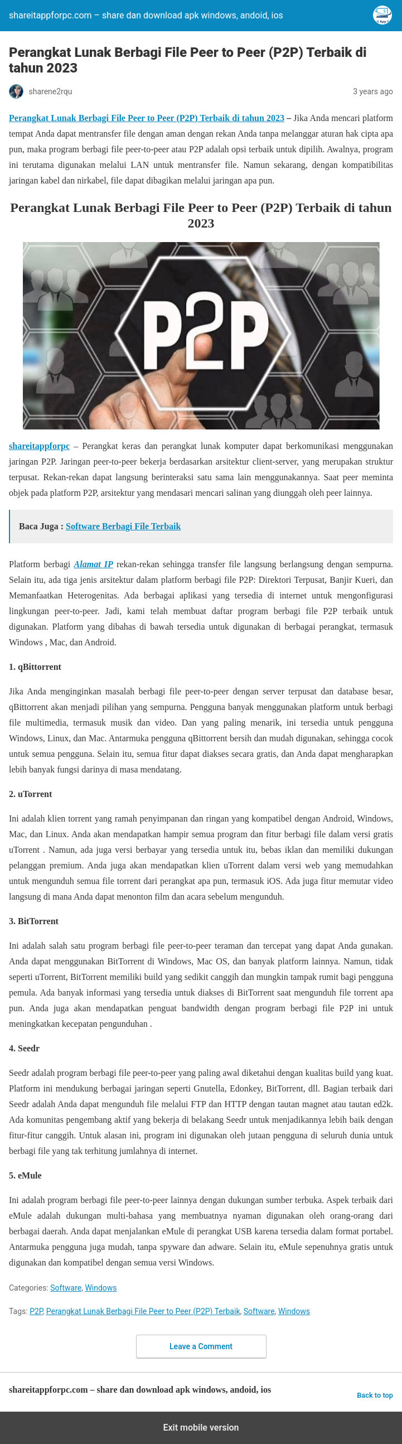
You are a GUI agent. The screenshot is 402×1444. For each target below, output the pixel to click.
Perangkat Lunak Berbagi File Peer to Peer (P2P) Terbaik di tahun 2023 (146, 118)
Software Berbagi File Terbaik (123, 526)
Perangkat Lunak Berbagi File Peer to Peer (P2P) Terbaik (143, 1311)
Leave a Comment (201, 1346)
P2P (36, 1311)
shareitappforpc (39, 446)
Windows (101, 1287)
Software (65, 1287)
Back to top (375, 1395)
